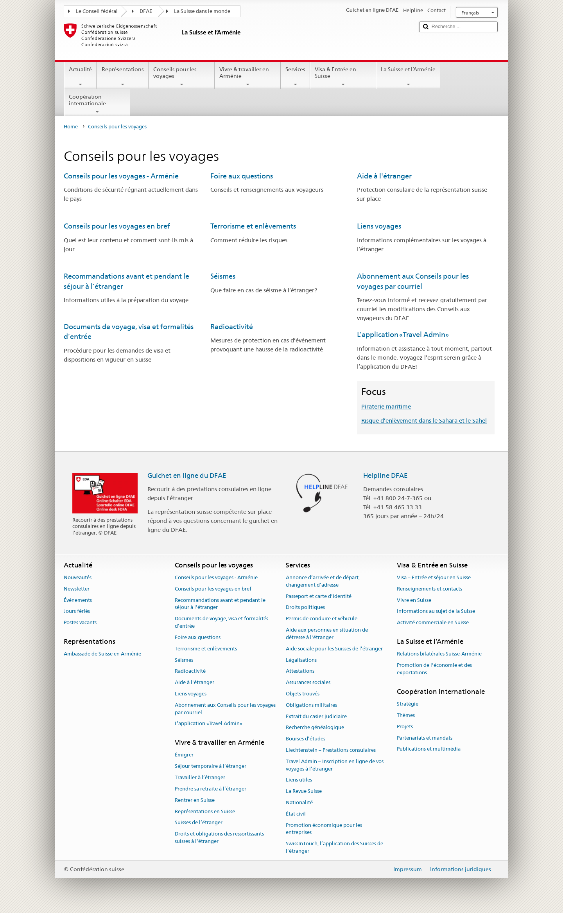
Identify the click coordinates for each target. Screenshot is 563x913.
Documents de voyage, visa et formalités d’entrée (221, 622)
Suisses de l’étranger (198, 823)
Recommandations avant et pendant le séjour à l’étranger (220, 603)
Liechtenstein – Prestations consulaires (331, 750)
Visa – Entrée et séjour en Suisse (434, 577)
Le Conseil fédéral (97, 11)
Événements (78, 600)
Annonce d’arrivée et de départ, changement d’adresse (323, 581)
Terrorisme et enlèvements (253, 226)
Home (71, 127)
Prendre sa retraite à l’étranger (210, 789)
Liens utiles (299, 780)
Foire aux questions (241, 176)
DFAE (146, 11)
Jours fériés (77, 611)
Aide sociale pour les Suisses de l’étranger (334, 649)
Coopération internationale (97, 104)
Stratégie (407, 704)
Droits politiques (305, 607)
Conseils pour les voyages (181, 76)
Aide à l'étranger (384, 176)
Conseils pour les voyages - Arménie (121, 176)
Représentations (122, 76)
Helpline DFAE (385, 475)
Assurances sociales (308, 682)
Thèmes (406, 715)
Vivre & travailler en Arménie (247, 76)
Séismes (222, 276)
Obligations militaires (311, 705)
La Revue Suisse (304, 791)
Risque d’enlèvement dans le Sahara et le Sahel (424, 420)
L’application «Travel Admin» (403, 334)
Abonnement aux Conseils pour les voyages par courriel (225, 708)
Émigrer (184, 755)
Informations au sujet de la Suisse (436, 611)
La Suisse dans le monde (202, 11)
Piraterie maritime (386, 406)
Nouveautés (77, 577)
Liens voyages (379, 226)
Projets (405, 726)
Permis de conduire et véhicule (321, 619)
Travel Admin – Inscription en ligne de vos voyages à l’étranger (335, 765)
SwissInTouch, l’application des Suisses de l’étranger (334, 847)
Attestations (300, 671)
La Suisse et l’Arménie (408, 76)
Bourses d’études (305, 739)
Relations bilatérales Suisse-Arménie (439, 654)
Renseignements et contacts (429, 589)
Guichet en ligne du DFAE (186, 475)
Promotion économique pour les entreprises (324, 829)
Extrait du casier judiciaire (316, 716)
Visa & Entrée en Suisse (343, 76)
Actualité (80, 76)
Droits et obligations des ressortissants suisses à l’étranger (219, 837)
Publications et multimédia (429, 749)
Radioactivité (231, 326)
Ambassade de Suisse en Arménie (102, 654)
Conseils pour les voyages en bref (117, 226)
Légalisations (301, 660)
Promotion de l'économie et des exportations (434, 668)
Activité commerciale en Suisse (433, 623)
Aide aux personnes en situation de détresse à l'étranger (327, 633)
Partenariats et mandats (424, 738)
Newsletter (77, 589)
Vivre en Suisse (414, 600)
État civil (296, 814)
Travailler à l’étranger (200, 777)
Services (295, 76)
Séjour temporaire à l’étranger (210, 766)
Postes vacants (80, 623)
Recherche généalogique (315, 728)
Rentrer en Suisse (195, 800)
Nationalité (299, 802)
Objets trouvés (302, 694)
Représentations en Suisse (205, 811)
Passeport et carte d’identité (318, 596)
